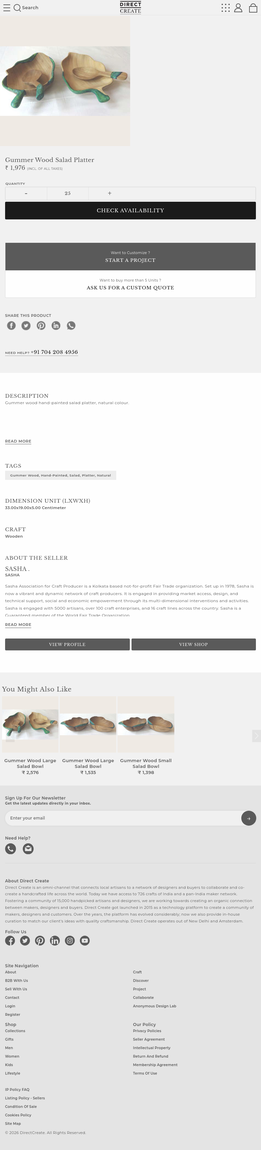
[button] (256, 736)
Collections (15, 1031)
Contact (12, 997)
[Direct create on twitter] (26, 940)
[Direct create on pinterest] (41, 940)
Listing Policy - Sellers (25, 1098)
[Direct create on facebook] (11, 940)
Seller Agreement (149, 1039)
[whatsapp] (71, 325)
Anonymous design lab (154, 1006)
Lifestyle (12, 1073)
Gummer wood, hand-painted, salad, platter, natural (60, 475)
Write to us (29, 848)
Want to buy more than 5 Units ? (130, 284)
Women (12, 1056)
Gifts (9, 1039)
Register (12, 1014)
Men (9, 1048)
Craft (137, 972)
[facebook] (11, 325)
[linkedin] (56, 325)
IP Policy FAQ (17, 1090)
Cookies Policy (18, 1115)
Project (139, 989)
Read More (18, 441)
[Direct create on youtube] (86, 940)
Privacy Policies (147, 1031)
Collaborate (143, 997)
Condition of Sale (21, 1106)
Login (10, 1006)
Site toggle (6, 7)
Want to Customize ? (130, 257)
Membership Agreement (155, 1065)
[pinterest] (41, 325)
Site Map (13, 1123)
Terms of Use (145, 1073)
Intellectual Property (152, 1048)
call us (11, 848)
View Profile (67, 644)
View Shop (193, 644)
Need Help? (41, 352)
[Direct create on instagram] (71, 940)
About (10, 972)
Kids (9, 1065)
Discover (141, 980)
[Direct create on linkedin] (56, 940)
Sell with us (16, 989)
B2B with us (16, 980)
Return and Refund (151, 1056)
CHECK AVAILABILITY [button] (130, 211)
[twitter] (26, 325)
